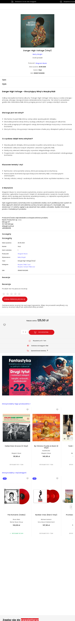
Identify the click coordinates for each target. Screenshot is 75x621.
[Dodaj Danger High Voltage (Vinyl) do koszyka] (41, 332)
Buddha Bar (46, 451)
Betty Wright (37, 54)
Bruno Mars (16, 519)
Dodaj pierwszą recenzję (14, 299)
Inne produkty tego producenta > (16, 404)
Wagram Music (41, 63)
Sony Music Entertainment (46, 522)
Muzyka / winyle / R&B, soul (26, 267)
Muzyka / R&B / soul (24, 264)
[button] (37, 31)
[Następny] (70, 438)
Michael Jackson (46, 519)
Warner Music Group (16, 522)
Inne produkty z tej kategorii (14, 473)
